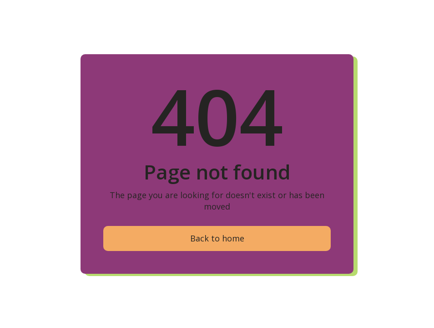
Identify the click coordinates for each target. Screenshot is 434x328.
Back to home (217, 238)
